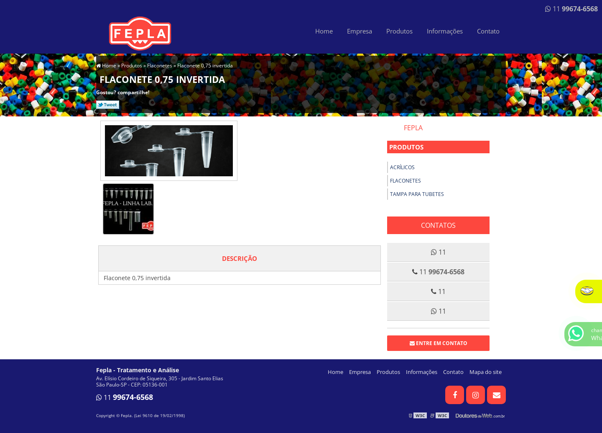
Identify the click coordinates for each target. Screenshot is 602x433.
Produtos (399, 31)
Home (324, 31)
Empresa (359, 31)
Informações (445, 31)
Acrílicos (402, 167)
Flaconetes (405, 180)
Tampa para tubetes (417, 194)
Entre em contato (438, 343)
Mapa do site (485, 372)
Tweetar (107, 105)
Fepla (413, 127)
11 (571, 8)
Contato (488, 31)
